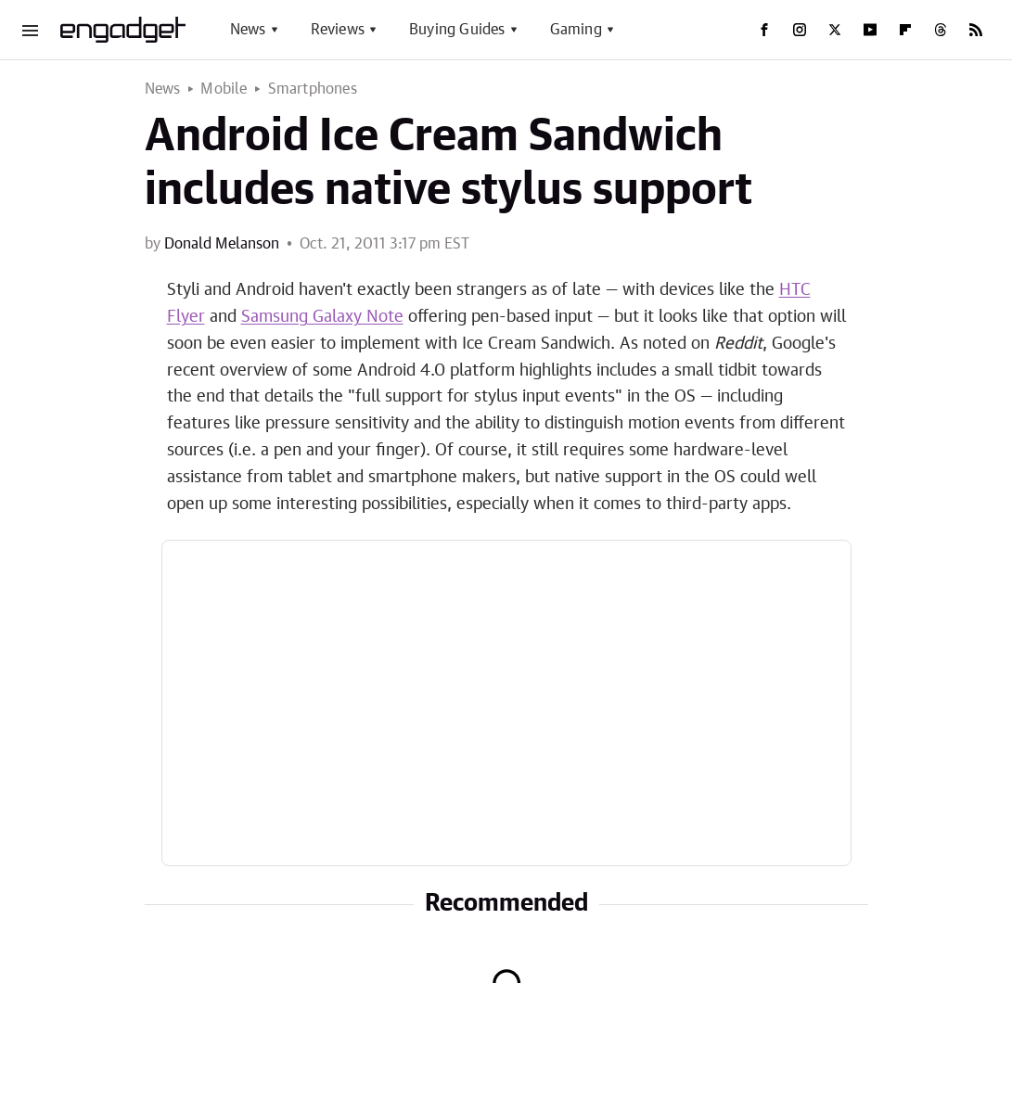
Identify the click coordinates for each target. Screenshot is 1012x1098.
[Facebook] (764, 30)
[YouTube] (870, 30)
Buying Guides (457, 29)
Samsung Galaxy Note (322, 317)
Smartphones (312, 89)
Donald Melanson (221, 243)
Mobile (223, 89)
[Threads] (940, 30)
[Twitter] (835, 30)
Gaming (576, 29)
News (248, 29)
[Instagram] (799, 30)
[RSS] (976, 30)
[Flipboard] (905, 30)
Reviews (338, 29)
